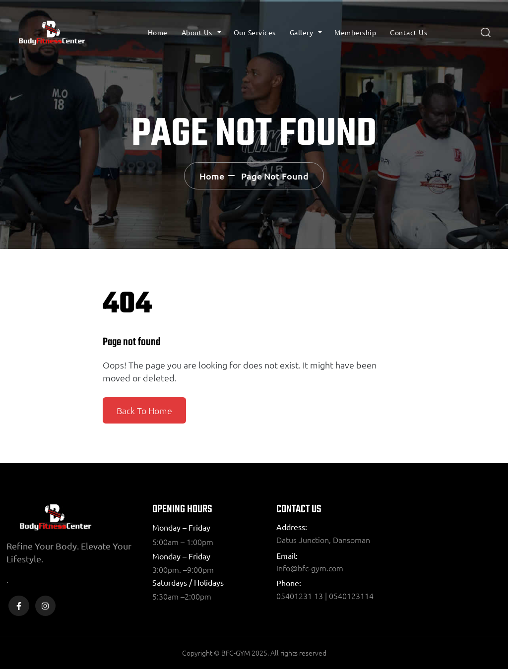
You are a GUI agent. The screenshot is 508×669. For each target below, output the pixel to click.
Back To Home (144, 410)
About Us (197, 32)
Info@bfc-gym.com (309, 567)
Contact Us (408, 32)
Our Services (255, 32)
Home (158, 32)
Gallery (302, 32)
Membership (355, 32)
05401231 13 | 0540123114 (325, 595)
